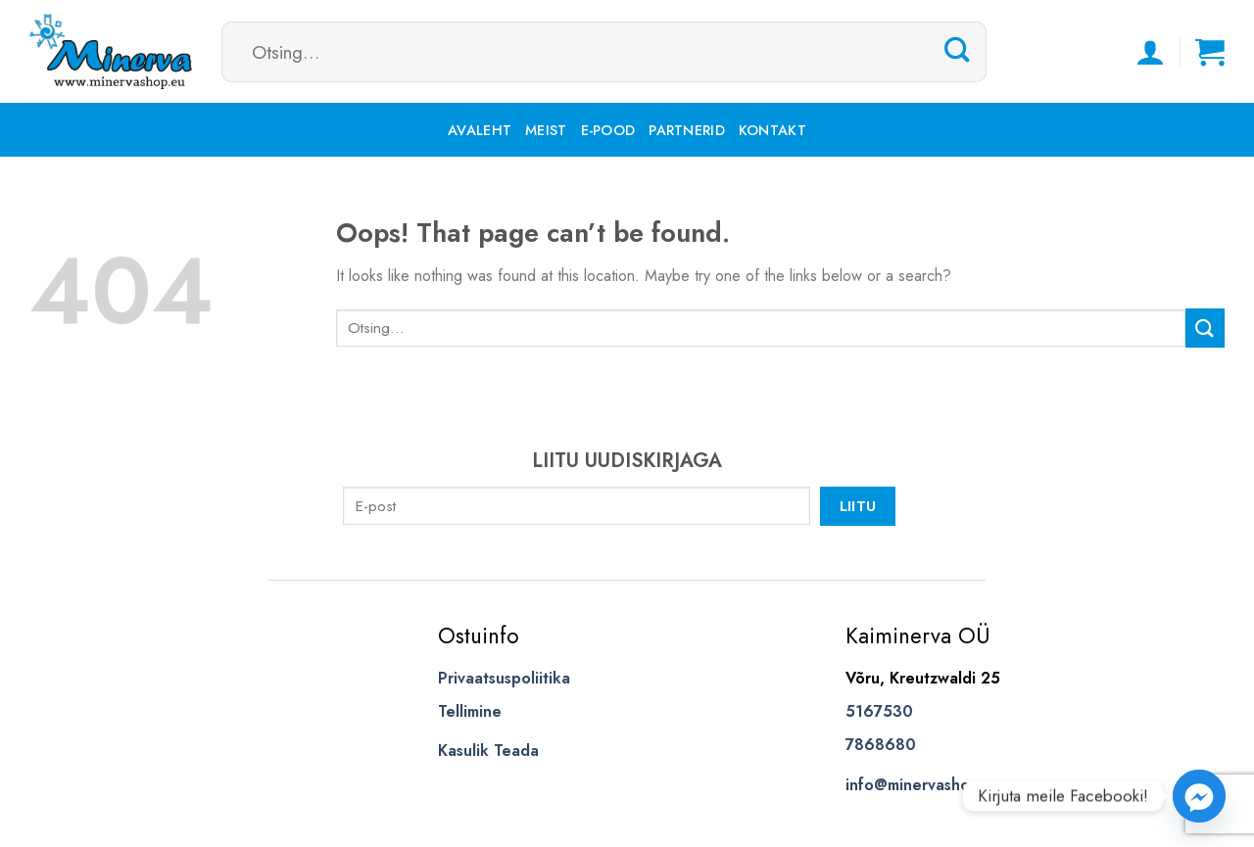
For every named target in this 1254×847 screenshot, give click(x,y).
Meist (545, 130)
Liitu (858, 505)
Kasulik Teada (488, 750)
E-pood (608, 130)
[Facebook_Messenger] (1199, 796)
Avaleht (479, 130)
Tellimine (470, 711)
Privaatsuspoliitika (504, 678)
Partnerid (687, 130)
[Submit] (957, 51)
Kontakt (772, 130)
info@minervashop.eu (923, 785)
